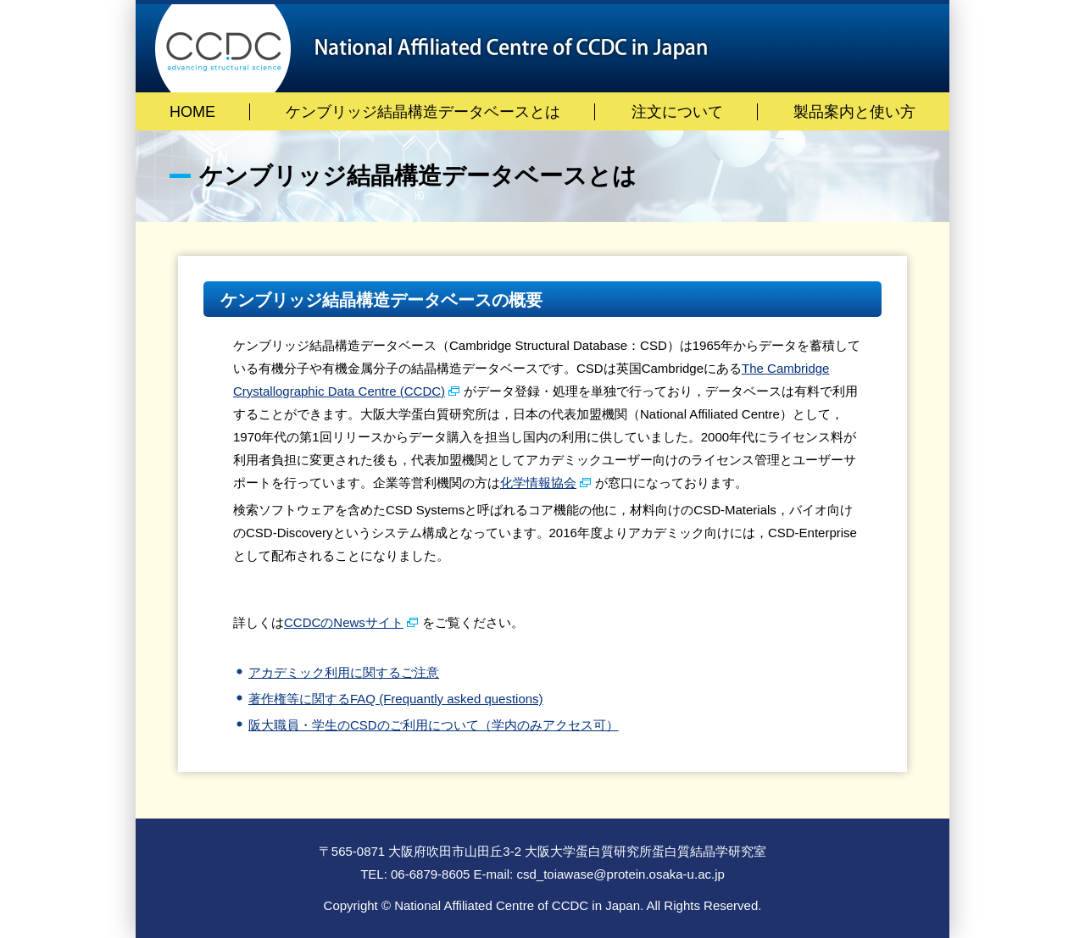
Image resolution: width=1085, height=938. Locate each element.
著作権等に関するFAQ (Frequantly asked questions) (395, 698)
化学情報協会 (538, 482)
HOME (192, 111)
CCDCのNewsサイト (343, 622)
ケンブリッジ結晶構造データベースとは (423, 111)
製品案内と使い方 (854, 111)
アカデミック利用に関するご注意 (343, 672)
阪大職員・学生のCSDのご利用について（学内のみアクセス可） (433, 725)
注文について (677, 111)
